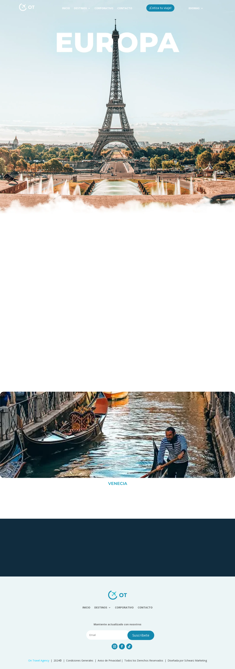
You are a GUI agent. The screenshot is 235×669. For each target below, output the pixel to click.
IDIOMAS (194, 8)
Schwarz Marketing (195, 660)
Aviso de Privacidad (109, 660)
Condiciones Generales (79, 660)
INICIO (66, 8)
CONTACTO (124, 8)
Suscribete (140, 635)
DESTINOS (80, 8)
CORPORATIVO (104, 8)
